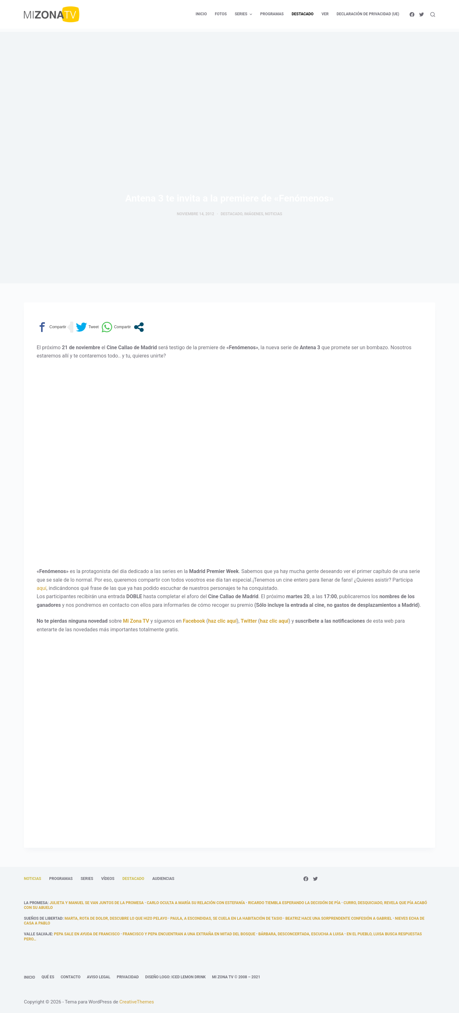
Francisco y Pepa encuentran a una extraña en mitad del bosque (189, 934)
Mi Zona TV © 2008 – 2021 (236, 977)
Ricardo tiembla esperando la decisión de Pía (294, 903)
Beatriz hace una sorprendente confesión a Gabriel (338, 918)
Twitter (249, 621)
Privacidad (128, 977)
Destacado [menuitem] (303, 14)
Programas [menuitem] (272, 14)
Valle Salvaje (38, 934)
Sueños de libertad (43, 918)
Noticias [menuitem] (32, 878)
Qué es (47, 977)
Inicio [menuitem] (201, 14)
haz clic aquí (222, 621)
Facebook (194, 621)
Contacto (70, 977)
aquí (42, 588)
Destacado (231, 214)
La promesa (35, 903)
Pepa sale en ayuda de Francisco (87, 934)
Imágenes (253, 214)
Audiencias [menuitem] (163, 878)
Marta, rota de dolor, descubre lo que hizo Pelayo (116, 918)
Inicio (29, 977)
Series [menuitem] (244, 14)
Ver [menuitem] (325, 14)
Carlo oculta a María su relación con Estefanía (196, 903)
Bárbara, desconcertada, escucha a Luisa (300, 934)
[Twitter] (421, 14)
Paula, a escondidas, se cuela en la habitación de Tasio (226, 918)
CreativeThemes (137, 1002)
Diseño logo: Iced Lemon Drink (175, 977)
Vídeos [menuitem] (107, 878)
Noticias (273, 214)
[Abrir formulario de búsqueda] (432, 14)
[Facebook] (412, 14)
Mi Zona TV (136, 621)
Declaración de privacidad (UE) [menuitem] (368, 14)
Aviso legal (99, 977)
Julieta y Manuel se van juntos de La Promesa (96, 903)
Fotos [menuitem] (221, 14)
